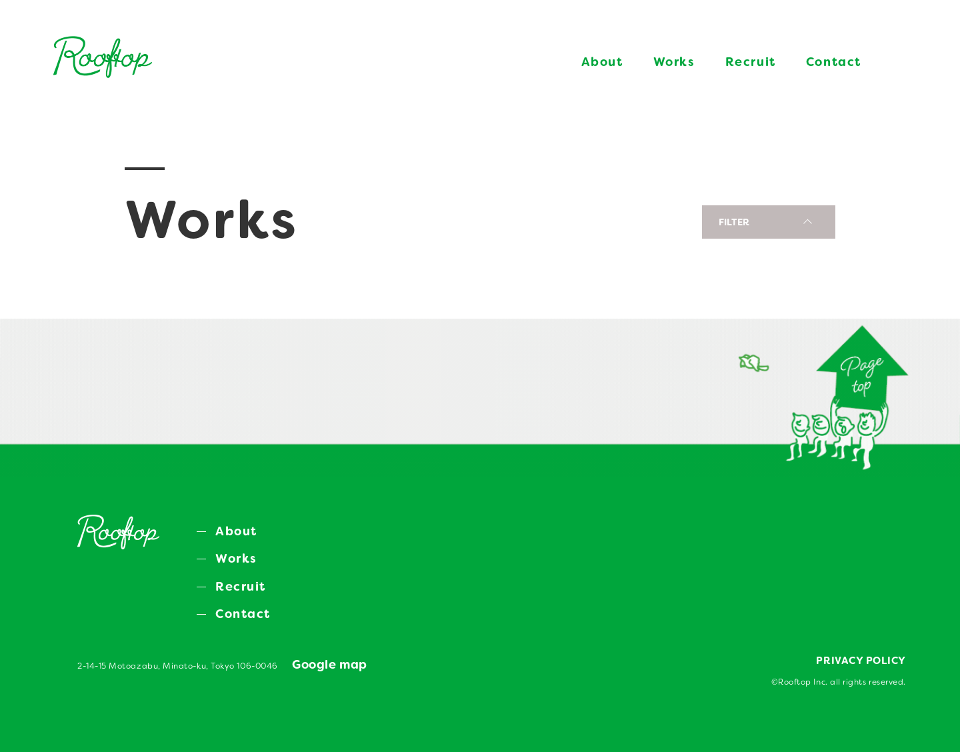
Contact (833, 62)
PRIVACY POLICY (861, 660)
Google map (329, 665)
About (602, 62)
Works (674, 62)
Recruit (750, 62)
